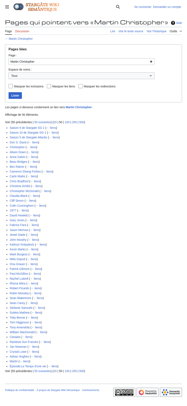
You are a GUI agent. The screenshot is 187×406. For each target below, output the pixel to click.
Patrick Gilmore (20, 269)
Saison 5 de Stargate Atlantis (28, 137)
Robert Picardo (19, 288)
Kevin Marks (18, 249)
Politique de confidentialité (19, 390)
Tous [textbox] (14, 75)
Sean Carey (17, 303)
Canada (15, 337)
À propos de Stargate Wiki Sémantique (58, 390)
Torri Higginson (19, 322)
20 (55, 122)
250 (74, 122)
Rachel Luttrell (19, 278)
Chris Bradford (19, 181)
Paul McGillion (19, 273)
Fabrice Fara (18, 225)
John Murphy (18, 239)
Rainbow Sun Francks (24, 342)
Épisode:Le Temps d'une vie (28, 366)
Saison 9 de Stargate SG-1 (27, 127)
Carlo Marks (17, 176)
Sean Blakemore (20, 298)
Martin (14, 361)
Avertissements (90, 390)
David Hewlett (19, 215)
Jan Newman (18, 346)
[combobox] (81, 61)
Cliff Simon (17, 200)
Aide (176, 23)
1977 (13, 210)
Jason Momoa (19, 230)
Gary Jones (17, 220)
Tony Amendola (20, 327)
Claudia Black (19, 195)
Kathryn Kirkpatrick (22, 244)
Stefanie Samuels (21, 307)
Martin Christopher (21, 38)
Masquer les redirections (100, 86)
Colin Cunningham (22, 205)
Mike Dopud (17, 259)
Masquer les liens (63, 86)
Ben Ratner (17, 166)
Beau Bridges (18, 161)
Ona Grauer (17, 264)
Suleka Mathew (20, 312)
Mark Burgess (19, 254)
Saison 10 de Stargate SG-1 (28, 132)
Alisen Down (18, 152)
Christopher (17, 147)
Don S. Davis (18, 142)
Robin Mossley (19, 293)
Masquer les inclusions (29, 86)
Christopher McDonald (24, 191)
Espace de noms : (20, 69)
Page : (13, 55)
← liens (51, 127)
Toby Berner (17, 317)
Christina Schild (20, 186)
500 (81, 122)
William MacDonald (22, 332)
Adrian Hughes (19, 356)
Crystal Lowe (18, 351)
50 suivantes (42, 122)
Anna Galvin (17, 157)
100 (67, 122)
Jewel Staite (17, 234)
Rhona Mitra (17, 283)
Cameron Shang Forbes (25, 171)
